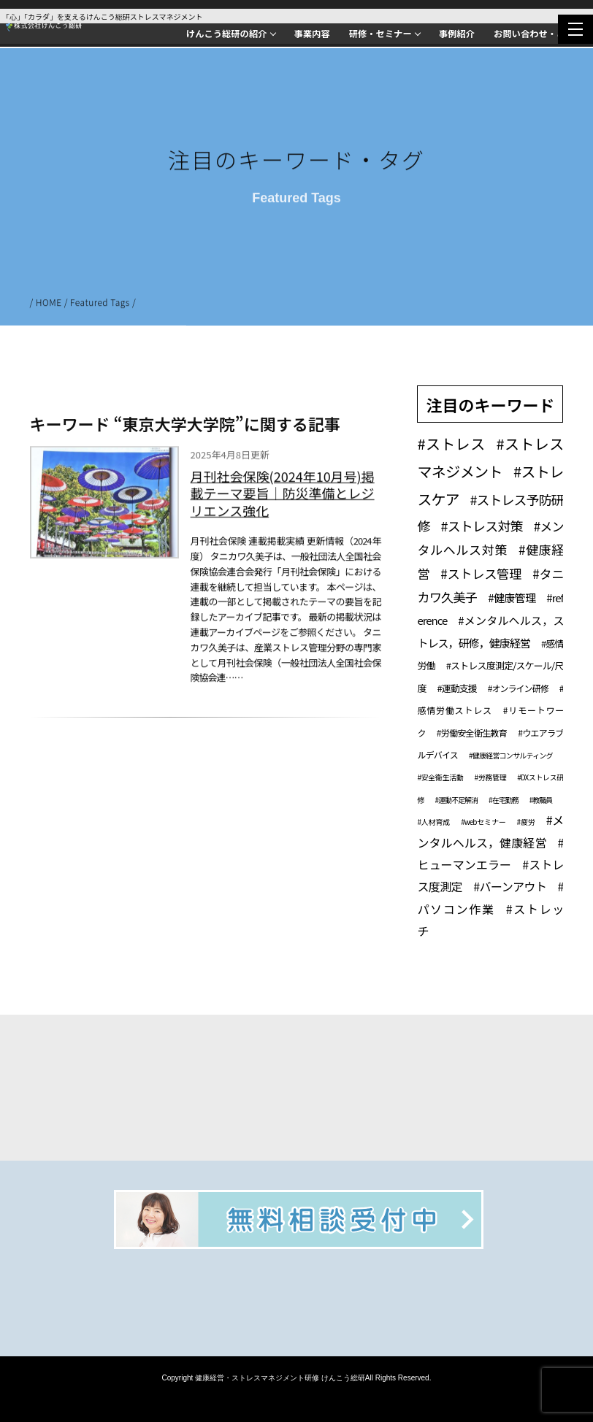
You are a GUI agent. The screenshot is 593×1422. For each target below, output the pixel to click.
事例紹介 (457, 33)
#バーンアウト (509, 886)
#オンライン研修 (518, 688)
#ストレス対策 (482, 525)
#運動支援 (456, 688)
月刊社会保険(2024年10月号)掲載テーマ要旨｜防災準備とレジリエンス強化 (283, 495)
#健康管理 (511, 597)
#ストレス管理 (480, 573)
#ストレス (451, 443)
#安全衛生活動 (440, 777)
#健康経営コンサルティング (510, 755)
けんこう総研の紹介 (226, 33)
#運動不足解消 (456, 799)
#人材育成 (433, 821)
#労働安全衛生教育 (472, 732)
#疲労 (526, 821)
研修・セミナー (380, 33)
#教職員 (541, 799)
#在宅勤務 (504, 799)
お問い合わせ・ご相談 (539, 33)
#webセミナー (483, 821)
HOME (49, 304)
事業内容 (312, 33)
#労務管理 (490, 777)
